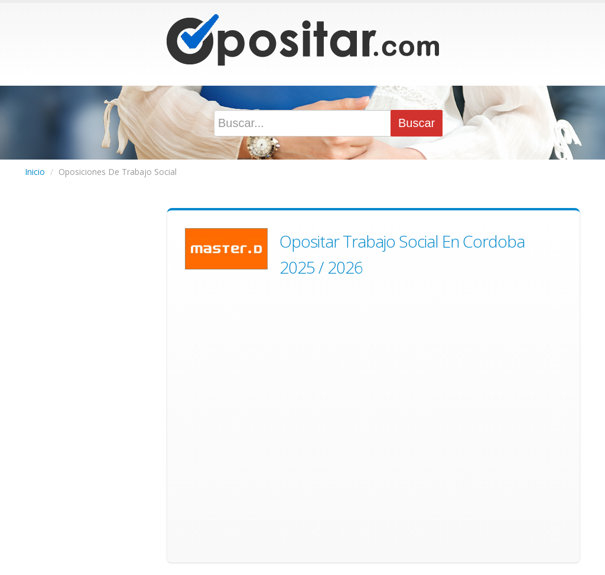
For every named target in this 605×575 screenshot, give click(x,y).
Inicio (35, 171)
